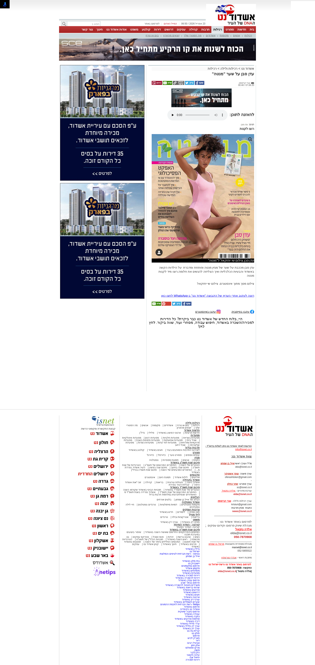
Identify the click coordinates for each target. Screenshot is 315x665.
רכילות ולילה (228, 68)
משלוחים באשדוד (191, 570)
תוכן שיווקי (194, 512)
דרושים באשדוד (191, 592)
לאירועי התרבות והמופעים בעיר (183, 450)
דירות (157, 29)
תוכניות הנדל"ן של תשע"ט (149, 539)
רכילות (217, 29)
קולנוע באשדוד (136, 450)
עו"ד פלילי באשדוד (189, 623)
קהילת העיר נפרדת (179, 484)
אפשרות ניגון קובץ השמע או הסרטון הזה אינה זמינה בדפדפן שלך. (197, 115)
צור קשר (87, 29)
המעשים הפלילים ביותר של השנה (162, 541)
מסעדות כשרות (146, 442)
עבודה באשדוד (191, 614)
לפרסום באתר (151, 23)
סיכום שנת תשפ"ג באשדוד (185, 462)
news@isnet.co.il (242, 511)
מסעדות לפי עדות (167, 442)
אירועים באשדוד (191, 590)
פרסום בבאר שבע (190, 582)
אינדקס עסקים (141, 537)
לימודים (181, 512)
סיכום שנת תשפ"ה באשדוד (185, 529)
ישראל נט (195, 551)
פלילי (151, 432)
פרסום (196, 635)
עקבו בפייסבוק (242, 311)
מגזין (197, 457)
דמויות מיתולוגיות (168, 504)
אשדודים (211, 35)
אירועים (196, 477)
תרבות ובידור (192, 447)
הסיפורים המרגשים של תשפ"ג (160, 465)
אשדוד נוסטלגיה (191, 502)
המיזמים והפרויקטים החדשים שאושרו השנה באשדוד (172, 532)
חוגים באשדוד (155, 450)
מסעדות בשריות (191, 437)
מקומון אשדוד (192, 568)
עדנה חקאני (193, 655)
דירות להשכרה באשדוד (187, 577)
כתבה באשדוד (192, 616)
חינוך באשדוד (170, 544)
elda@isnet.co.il (242, 494)
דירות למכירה (193, 659)
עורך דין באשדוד (191, 628)
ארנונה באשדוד (192, 597)
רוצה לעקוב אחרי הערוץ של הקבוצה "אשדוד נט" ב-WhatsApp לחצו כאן (207, 295)
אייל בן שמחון (193, 556)
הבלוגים (195, 497)
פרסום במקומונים (190, 565)
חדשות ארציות (192, 432)
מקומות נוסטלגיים (190, 504)
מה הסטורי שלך (192, 35)
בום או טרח (152, 35)
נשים (197, 537)
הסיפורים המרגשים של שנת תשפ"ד (177, 492)
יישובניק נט (193, 563)
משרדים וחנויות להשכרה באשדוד (182, 585)
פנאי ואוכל (158, 537)
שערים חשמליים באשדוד (187, 602)
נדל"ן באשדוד (192, 549)
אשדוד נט (247, 68)
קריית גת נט (193, 630)
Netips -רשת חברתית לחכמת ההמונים (180, 604)
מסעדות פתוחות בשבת (148, 440)
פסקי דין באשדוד (191, 522)
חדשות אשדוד (192, 430)
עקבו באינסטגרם (208, 311)
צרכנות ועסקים (191, 509)
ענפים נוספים (193, 455)
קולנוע (146, 29)
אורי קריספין (224, 501)
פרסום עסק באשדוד (189, 580)
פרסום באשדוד (191, 606)
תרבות (205, 29)
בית (252, 29)
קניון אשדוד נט (151, 544)
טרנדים (164, 517)
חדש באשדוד (166, 512)
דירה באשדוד (193, 621)
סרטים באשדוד (188, 544)
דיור (198, 640)
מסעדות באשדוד (191, 573)
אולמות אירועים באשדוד (187, 618)
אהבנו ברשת (184, 537)
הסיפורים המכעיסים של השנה (176, 469)
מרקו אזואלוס (192, 647)
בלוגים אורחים (164, 499)
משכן (197, 650)
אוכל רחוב (180, 445)
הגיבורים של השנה (190, 465)
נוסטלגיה (154, 460)
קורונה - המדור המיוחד (187, 524)
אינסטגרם (150, 477)
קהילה (193, 29)
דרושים (168, 29)
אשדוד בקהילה (191, 479)
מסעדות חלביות (171, 437)
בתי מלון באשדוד (191, 561)
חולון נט (195, 633)
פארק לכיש (194, 638)
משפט (134, 29)
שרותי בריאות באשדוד (188, 587)
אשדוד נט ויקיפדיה (189, 609)
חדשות (241, 29)
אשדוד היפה (193, 482)
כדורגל (150, 455)
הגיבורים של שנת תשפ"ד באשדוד (182, 489)
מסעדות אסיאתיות (173, 440)
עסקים (181, 29)
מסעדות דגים (152, 437)
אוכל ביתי (191, 440)
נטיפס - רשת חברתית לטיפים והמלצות (180, 553)
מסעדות (195, 435)
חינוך (99, 29)
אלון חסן (195, 645)
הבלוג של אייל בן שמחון (187, 499)
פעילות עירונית (175, 482)
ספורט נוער (176, 455)
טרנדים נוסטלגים (147, 504)
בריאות (159, 482)
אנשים (236, 35)
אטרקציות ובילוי (180, 517)
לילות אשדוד (181, 477)
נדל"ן (142, 432)
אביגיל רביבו (193, 643)
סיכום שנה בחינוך (180, 467)
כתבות (196, 460)
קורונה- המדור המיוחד (188, 527)
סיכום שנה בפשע (158, 467)
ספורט (230, 29)
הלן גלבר (195, 652)
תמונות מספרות (170, 460)
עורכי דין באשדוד (169, 522)
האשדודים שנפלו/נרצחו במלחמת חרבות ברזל (172, 494)
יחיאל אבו (195, 657)
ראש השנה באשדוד (177, 539)
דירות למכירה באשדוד (188, 575)
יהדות (171, 537)
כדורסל (162, 455)
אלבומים (195, 474)
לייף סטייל (194, 514)
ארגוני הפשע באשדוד (169, 432)
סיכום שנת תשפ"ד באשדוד (185, 487)
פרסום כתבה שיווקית (188, 611)
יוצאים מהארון (171, 35)
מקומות (224, 35)
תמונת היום (165, 477)
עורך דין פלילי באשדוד (188, 626)
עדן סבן (244, 124)
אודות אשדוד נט (116, 29)
